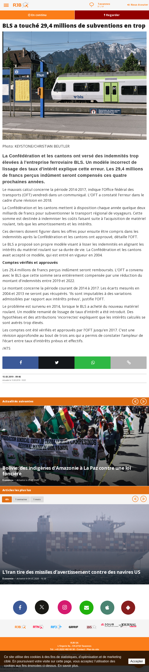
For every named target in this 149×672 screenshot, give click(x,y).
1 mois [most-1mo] (37, 499)
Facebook (20, 607)
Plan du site (93, 649)
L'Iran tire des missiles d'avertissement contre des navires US (71, 572)
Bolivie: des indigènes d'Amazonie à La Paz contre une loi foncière (66, 471)
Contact (81, 649)
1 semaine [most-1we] (21, 499)
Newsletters (87, 607)
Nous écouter (139, 4)
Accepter (136, 661)
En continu (37, 15)
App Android (128, 607)
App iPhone (107, 607)
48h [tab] (7, 499)
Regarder (112, 15)
